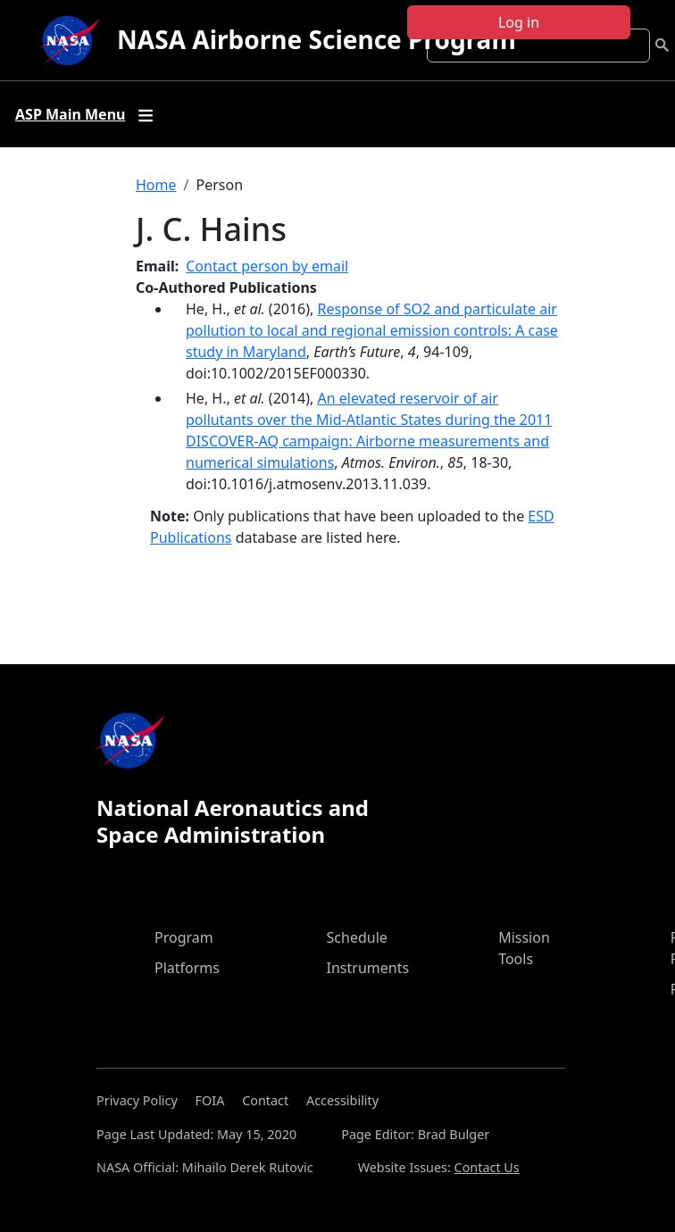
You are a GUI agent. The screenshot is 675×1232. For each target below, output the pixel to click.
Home (156, 185)
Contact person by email (267, 266)
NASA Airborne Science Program (316, 39)
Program (183, 937)
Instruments (368, 968)
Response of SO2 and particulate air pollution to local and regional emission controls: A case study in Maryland (372, 330)
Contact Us (487, 1167)
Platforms (187, 968)
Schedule (357, 937)
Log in (518, 22)
